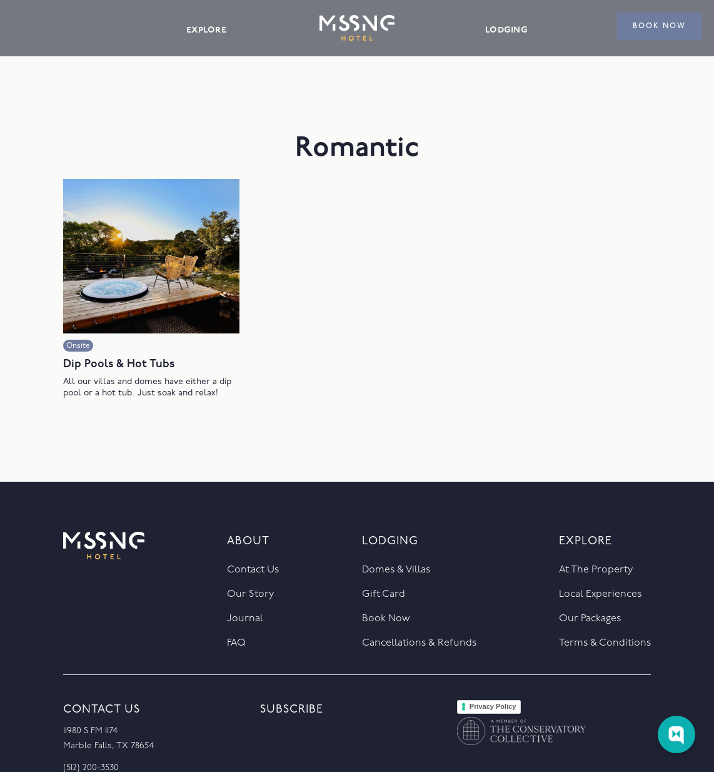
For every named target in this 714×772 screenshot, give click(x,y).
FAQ (236, 643)
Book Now (386, 619)
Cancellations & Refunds (419, 643)
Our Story (250, 594)
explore (206, 30)
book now (659, 26)
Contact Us (253, 570)
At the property (596, 570)
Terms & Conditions (605, 643)
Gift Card (383, 594)
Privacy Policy (493, 706)
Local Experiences (600, 594)
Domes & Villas (396, 570)
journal (245, 619)
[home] (357, 28)
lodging (506, 30)
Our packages (590, 619)
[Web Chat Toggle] (676, 734)
